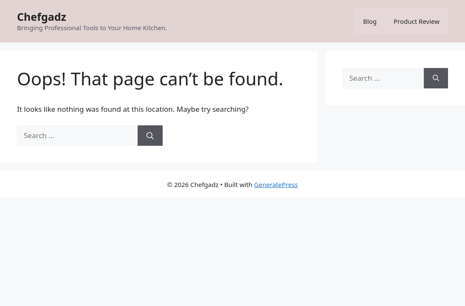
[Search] (150, 135)
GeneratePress (276, 184)
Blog (370, 21)
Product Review (417, 21)
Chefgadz (41, 16)
